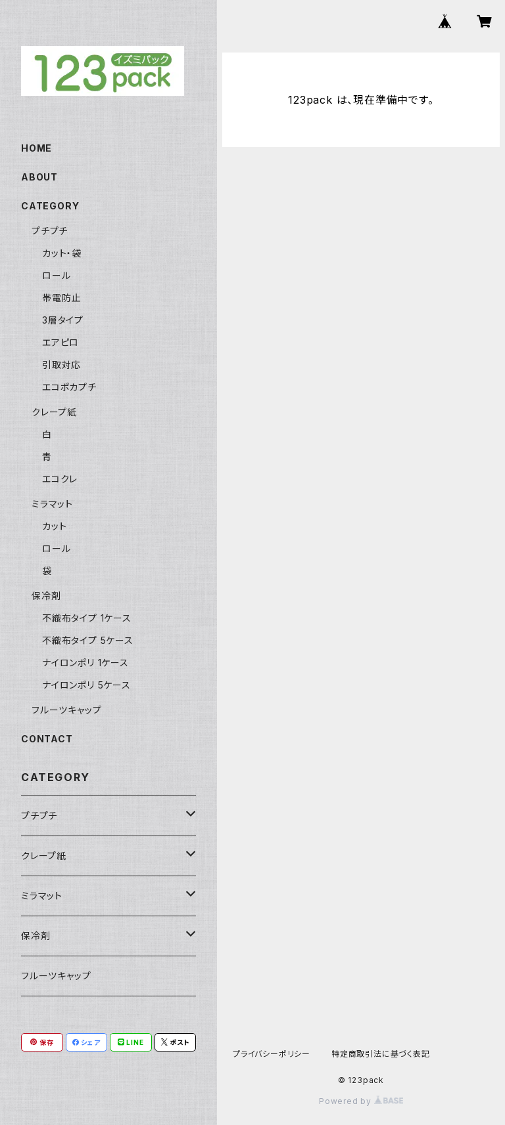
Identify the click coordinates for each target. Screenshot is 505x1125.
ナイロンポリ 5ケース (86, 684)
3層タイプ (63, 320)
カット (54, 526)
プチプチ (50, 230)
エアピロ (60, 342)
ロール (56, 275)
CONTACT (47, 738)
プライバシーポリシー (271, 1054)
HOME (36, 148)
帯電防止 (61, 297)
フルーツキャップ (66, 709)
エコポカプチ (69, 387)
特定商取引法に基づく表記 (380, 1054)
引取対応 (61, 364)
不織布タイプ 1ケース (87, 618)
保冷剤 (46, 595)
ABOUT (39, 176)
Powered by (361, 1101)
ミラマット (52, 503)
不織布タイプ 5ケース (87, 640)
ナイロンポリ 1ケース (85, 662)
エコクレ (60, 478)
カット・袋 (62, 253)
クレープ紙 (54, 411)
